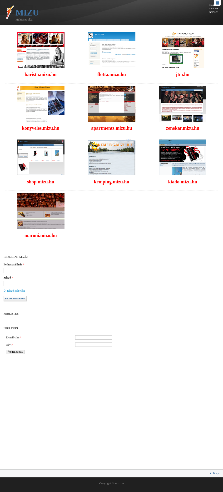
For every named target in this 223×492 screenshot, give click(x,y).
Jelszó (8, 277)
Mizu (27, 12)
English (213, 9)
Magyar (213, 5)
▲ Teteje (214, 473)
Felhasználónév (14, 264)
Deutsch (213, 12)
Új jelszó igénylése (14, 290)
